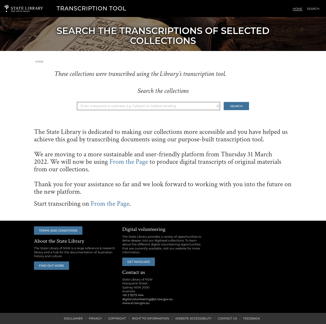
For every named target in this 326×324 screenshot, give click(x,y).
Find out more (51, 265)
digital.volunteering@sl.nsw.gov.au (147, 299)
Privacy (95, 318)
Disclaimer (73, 318)
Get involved (138, 262)
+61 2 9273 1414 (133, 295)
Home (297, 8)
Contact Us (227, 318)
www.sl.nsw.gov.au (135, 303)
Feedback (251, 318)
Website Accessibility (193, 318)
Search (313, 8)
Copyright (117, 318)
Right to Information (150, 318)
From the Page (128, 161)
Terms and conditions (58, 230)
